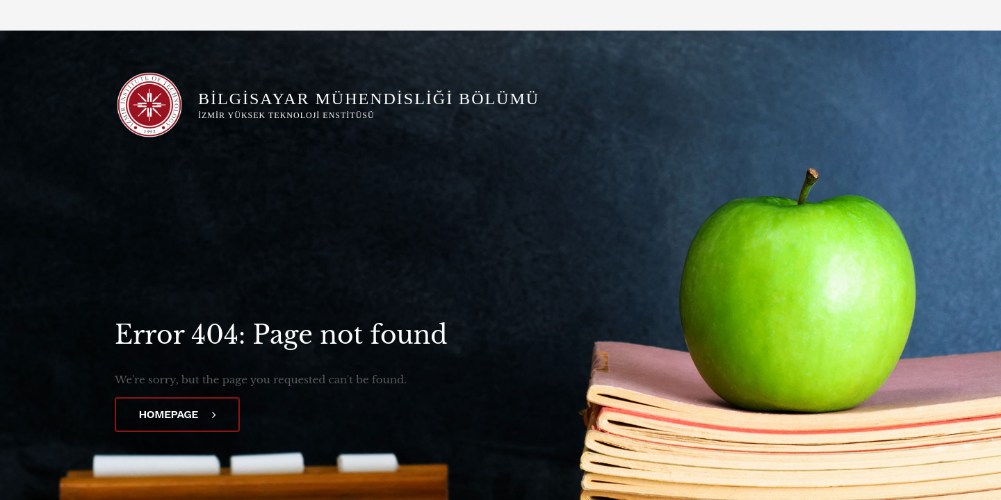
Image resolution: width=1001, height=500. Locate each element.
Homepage (177, 414)
